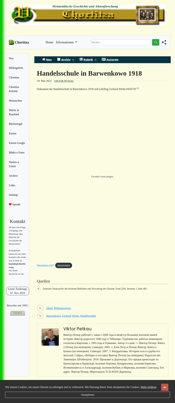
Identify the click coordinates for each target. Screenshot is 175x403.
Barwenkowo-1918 (45, 265)
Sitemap (13, 194)
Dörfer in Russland (14, 112)
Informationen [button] (65, 42)
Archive (13, 175)
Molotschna (15, 100)
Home (49, 42)
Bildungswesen (62, 308)
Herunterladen (63, 265)
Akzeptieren (87, 394)
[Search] (121, 42)
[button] (138, 89)
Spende (14, 204)
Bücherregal (15, 123)
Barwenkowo (53, 315)
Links (12, 185)
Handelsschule (88, 315)
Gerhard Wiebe (70, 315)
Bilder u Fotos (17, 152)
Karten (12, 133)
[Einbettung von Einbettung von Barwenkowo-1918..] (102, 176)
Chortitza (14, 77)
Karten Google (17, 143)
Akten (49, 308)
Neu (11, 58)
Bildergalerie (16, 67)
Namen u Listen (14, 164)
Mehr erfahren (148, 387)
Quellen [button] (43, 281)
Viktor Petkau (64, 81)
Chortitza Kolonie (14, 89)
